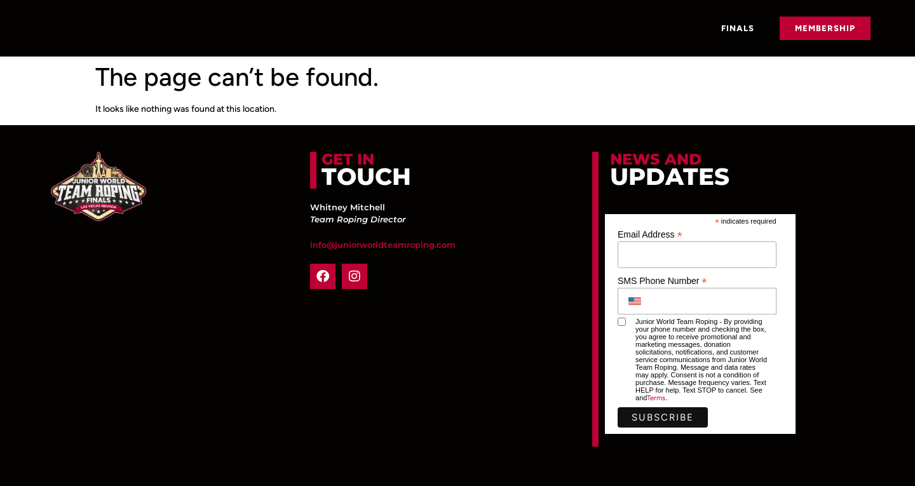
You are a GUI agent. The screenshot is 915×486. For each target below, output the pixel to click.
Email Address (650, 234)
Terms (656, 398)
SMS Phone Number (662, 280)
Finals (737, 28)
